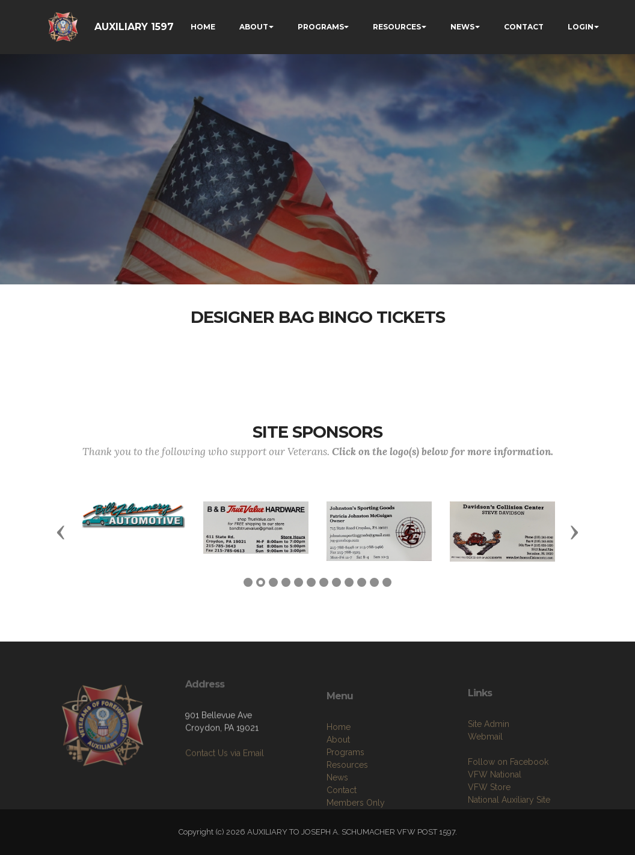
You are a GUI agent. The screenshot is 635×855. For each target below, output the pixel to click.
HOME (203, 26)
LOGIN (581, 26)
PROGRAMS (321, 26)
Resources (347, 798)
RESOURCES (397, 26)
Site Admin (488, 754)
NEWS (462, 26)
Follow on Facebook (508, 792)
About (338, 773)
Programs (345, 786)
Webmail (485, 766)
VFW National (494, 804)
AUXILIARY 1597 (134, 26)
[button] (61, 531)
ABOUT (253, 26)
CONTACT (524, 26)
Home (339, 760)
